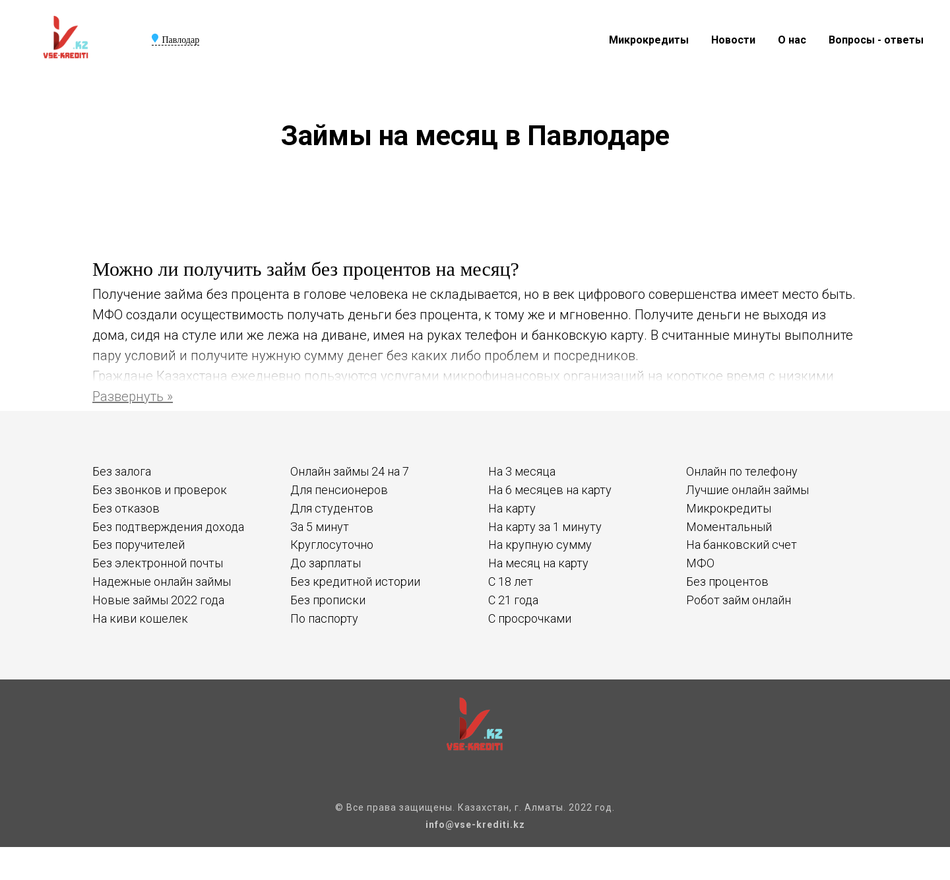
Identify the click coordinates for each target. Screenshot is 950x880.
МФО (700, 563)
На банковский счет (741, 544)
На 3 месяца (521, 471)
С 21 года (513, 600)
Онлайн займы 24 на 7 (349, 471)
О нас (792, 40)
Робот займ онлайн (738, 600)
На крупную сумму (540, 544)
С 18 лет (510, 581)
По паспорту (324, 618)
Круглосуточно (331, 544)
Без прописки (327, 600)
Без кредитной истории (355, 581)
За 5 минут (319, 527)
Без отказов (126, 508)
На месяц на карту (538, 563)
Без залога (121, 471)
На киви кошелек (140, 618)
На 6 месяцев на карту (550, 490)
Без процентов (727, 581)
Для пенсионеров (339, 490)
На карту (512, 508)
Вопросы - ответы (876, 40)
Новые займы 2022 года (158, 600)
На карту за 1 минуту (545, 527)
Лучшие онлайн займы (747, 490)
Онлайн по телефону (742, 471)
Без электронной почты (157, 563)
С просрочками (529, 618)
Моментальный (729, 527)
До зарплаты (325, 563)
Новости (733, 40)
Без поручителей (138, 544)
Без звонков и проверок (159, 490)
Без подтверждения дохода (168, 527)
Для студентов (331, 508)
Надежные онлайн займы (161, 581)
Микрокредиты (649, 40)
